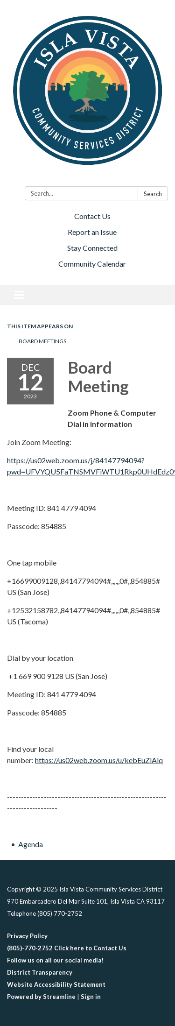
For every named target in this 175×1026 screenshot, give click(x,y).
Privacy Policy (27, 936)
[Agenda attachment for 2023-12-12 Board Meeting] (30, 844)
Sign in (91, 996)
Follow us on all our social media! (55, 960)
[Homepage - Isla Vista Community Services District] (87, 95)
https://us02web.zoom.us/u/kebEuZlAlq (99, 760)
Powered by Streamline (41, 996)
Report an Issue (92, 231)
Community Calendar (92, 263)
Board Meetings (42, 341)
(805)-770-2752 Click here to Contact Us (66, 948)
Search (153, 194)
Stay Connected (92, 247)
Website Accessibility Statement (56, 984)
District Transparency (39, 972)
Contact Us (92, 216)
